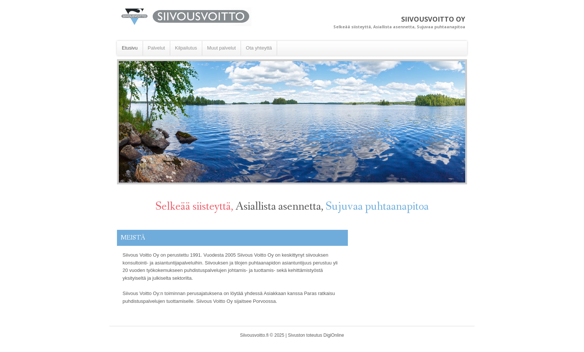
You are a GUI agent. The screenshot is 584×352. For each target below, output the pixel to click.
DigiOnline (333, 335)
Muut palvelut (221, 48)
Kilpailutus (186, 48)
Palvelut (156, 48)
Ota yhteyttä (259, 48)
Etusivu (130, 48)
